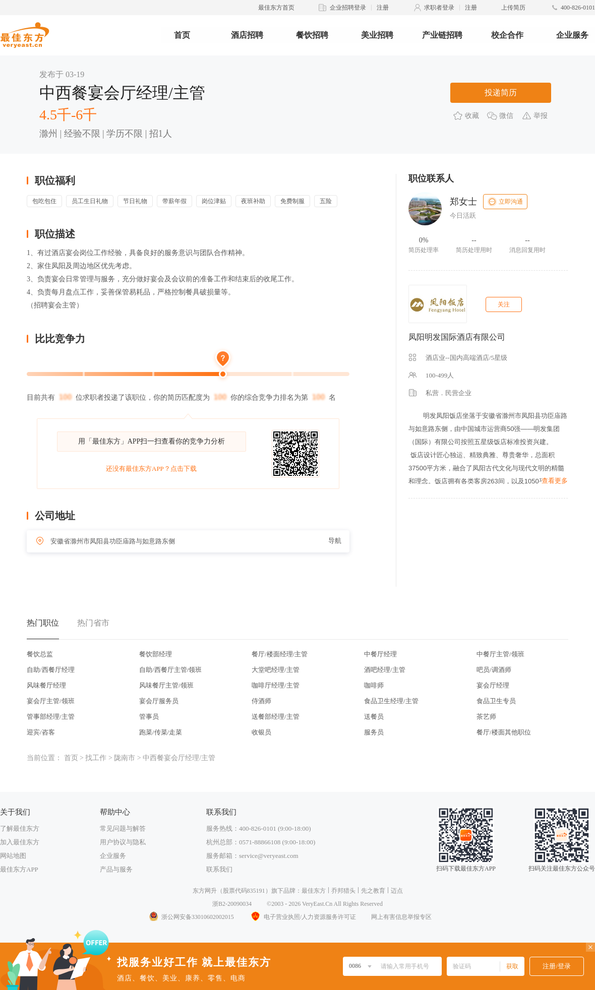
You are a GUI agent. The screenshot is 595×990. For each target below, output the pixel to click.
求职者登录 (439, 7)
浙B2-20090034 (232, 903)
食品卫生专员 (496, 701)
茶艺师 (486, 716)
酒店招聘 (247, 35)
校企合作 (507, 35)
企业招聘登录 (348, 7)
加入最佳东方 (19, 842)
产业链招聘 (442, 35)
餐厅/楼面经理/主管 (280, 654)
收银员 (261, 732)
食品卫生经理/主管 (391, 701)
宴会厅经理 (493, 685)
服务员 (374, 732)
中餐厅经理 (380, 654)
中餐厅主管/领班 (500, 654)
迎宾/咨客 (41, 732)
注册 (383, 7)
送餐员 (374, 716)
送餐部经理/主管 (276, 716)
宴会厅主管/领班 (51, 701)
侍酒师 (261, 701)
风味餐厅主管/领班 (166, 685)
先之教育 (373, 890)
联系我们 (219, 869)
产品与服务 (116, 869)
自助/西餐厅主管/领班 (170, 669)
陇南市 (124, 758)
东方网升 (205, 890)
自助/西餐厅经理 (51, 669)
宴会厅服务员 (158, 701)
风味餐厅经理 (46, 685)
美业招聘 (377, 35)
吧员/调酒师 (494, 669)
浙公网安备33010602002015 (191, 916)
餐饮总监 (40, 654)
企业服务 (572, 35)
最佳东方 (314, 890)
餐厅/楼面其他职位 (504, 732)
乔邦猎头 (343, 890)
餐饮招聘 (312, 35)
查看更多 (555, 480)
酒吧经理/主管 (384, 669)
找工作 (95, 758)
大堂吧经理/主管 (276, 669)
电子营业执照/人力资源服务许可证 (302, 916)
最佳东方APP (19, 869)
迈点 (397, 890)
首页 (182, 35)
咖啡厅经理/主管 (276, 685)
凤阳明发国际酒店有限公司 (456, 337)
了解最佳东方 (19, 828)
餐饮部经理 (155, 654)
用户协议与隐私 (123, 842)
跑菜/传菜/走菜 (160, 732)
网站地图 (13, 855)
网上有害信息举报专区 (401, 916)
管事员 (149, 716)
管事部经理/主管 (51, 716)
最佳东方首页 (276, 7)
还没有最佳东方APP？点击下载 (151, 468)
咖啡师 (374, 685)
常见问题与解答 (123, 828)
